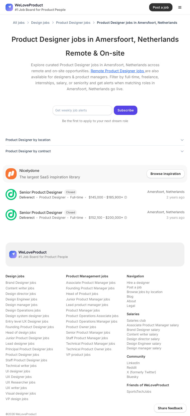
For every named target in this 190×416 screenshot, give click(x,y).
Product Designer (52, 197)
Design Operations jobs (23, 310)
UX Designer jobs (19, 377)
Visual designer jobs (21, 393)
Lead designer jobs (20, 343)
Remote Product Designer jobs (118, 71)
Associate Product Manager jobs (90, 282)
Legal (131, 306)
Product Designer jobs (22, 354)
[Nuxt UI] (36, 7)
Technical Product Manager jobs (90, 343)
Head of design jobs (21, 332)
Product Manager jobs (83, 310)
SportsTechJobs (139, 391)
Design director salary (143, 339)
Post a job (134, 287)
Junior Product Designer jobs (27, 338)
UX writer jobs (16, 388)
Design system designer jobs (27, 316)
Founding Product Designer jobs (30, 327)
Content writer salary (142, 334)
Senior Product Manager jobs (88, 332)
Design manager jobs (21, 305)
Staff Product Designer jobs (26, 360)
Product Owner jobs (81, 327)
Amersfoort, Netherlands (165, 192)
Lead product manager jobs (87, 305)
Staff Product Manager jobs (87, 338)
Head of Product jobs (82, 294)
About (131, 301)
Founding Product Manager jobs (90, 288)
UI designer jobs (18, 371)
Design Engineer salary (144, 343)
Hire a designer (138, 282)
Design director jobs (21, 294)
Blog (130, 296)
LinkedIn (133, 363)
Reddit (132, 367)
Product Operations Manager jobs (91, 321)
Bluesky (133, 377)
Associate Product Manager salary (153, 325)
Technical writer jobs (21, 366)
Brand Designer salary (143, 330)
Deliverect (27, 197)
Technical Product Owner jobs (88, 349)
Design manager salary (144, 348)
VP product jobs (78, 354)
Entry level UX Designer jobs (27, 321)
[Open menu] (180, 7)
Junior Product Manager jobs (88, 299)
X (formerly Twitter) (141, 372)
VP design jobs (17, 399)
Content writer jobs (20, 288)
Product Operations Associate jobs (92, 316)
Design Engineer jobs (21, 299)
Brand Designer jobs (21, 282)
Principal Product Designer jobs (29, 349)
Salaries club (136, 320)
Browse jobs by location (145, 292)
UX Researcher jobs (20, 382)
